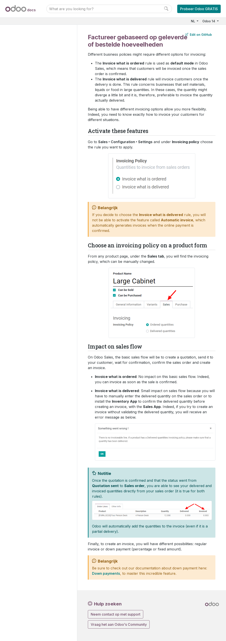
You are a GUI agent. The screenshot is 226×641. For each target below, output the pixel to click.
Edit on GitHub (198, 34)
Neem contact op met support (115, 614)
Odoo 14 (209, 21)
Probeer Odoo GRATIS (199, 9)
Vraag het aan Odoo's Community (119, 624)
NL (193, 21)
